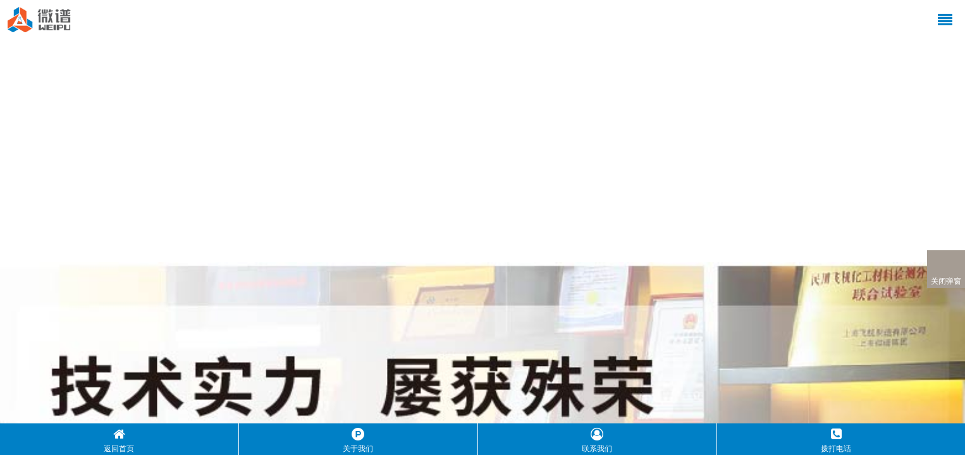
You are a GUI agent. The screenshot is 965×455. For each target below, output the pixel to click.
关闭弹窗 (946, 269)
